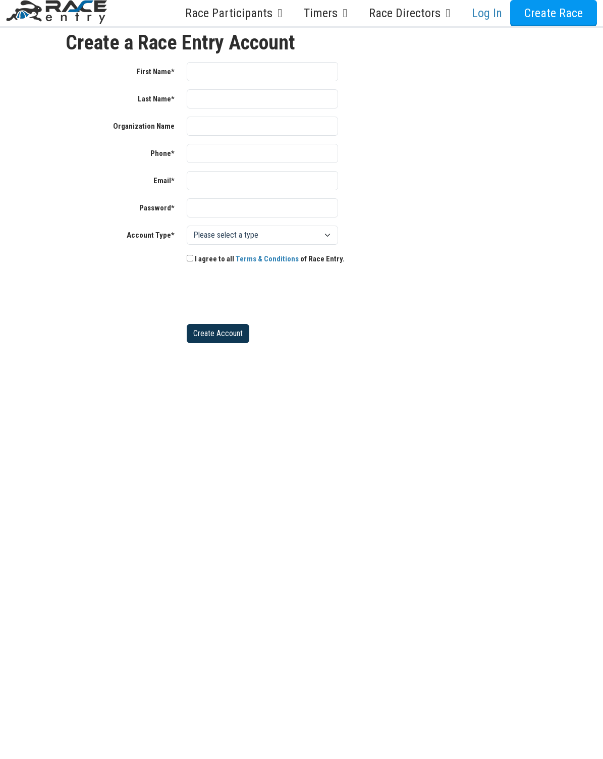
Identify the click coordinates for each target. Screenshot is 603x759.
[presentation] (263, 296)
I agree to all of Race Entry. (266, 258)
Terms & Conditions (267, 258)
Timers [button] (328, 13)
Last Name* (156, 98)
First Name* (155, 71)
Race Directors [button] (412, 13)
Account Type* (151, 235)
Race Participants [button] (236, 13)
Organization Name (144, 126)
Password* (157, 207)
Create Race (553, 13)
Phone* (162, 153)
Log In (487, 13)
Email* (164, 180)
